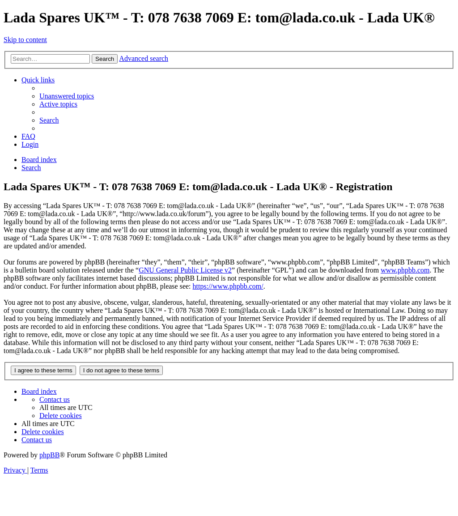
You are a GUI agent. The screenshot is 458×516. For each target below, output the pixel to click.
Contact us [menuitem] (54, 399)
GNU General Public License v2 (185, 270)
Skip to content (25, 39)
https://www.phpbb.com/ (228, 286)
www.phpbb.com (405, 270)
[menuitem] (66, 96)
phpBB (49, 455)
